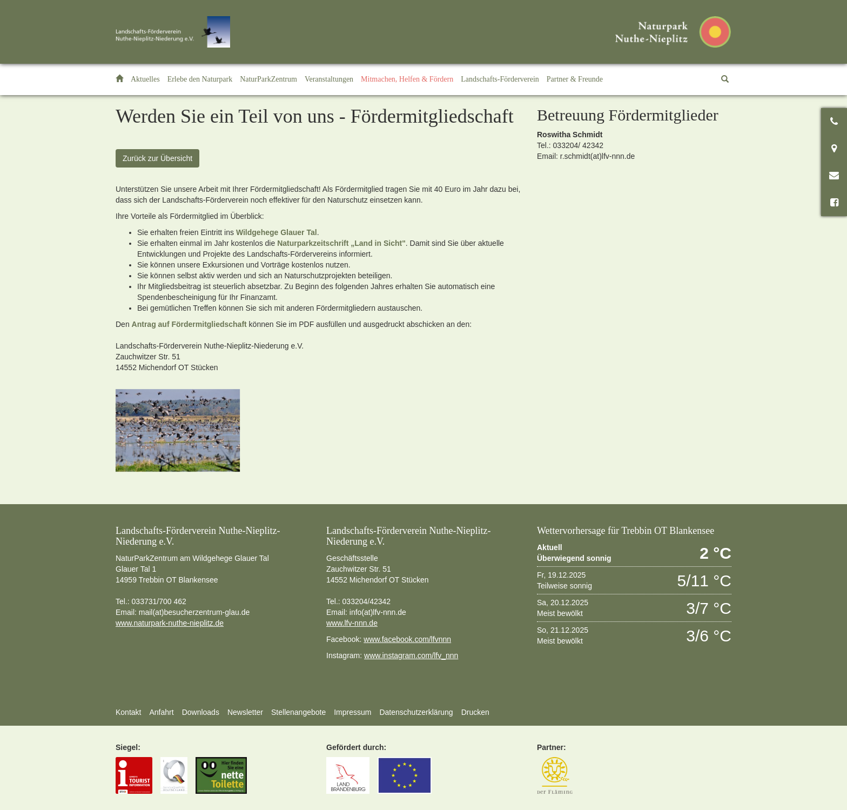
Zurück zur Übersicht (157, 158)
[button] (200, 79)
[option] (177, 430)
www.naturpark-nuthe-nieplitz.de (170, 623)
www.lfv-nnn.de (352, 623)
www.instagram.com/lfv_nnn (411, 655)
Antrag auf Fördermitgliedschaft (189, 324)
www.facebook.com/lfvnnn (407, 639)
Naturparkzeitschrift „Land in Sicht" (341, 243)
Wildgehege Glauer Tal (276, 232)
